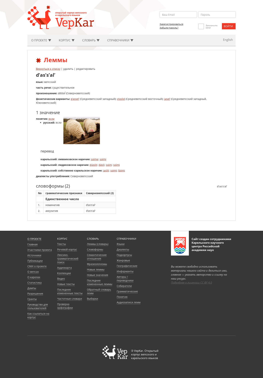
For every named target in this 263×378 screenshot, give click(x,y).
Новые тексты (66, 284)
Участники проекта (39, 250)
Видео (61, 278)
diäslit (93, 165)
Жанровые (123, 260)
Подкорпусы (124, 255)
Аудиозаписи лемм (128, 302)
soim (109, 165)
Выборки (92, 298)
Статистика (34, 282)
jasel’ (167, 99)
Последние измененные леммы (99, 282)
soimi (103, 159)
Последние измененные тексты (70, 291)
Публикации (35, 260)
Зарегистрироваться (171, 24)
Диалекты (123, 249)
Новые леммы (95, 269)
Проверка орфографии (65, 305)
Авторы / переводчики (125, 278)
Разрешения (35, 293)
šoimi (121, 170)
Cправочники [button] (120, 40)
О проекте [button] (41, 40)
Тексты (61, 244)
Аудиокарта (64, 267)
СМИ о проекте (37, 266)
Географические (127, 266)
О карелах (33, 277)
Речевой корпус (67, 249)
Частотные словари (69, 298)
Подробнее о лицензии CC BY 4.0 (191, 282)
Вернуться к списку (48, 69)
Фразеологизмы (97, 264)
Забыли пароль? (169, 27)
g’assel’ (75, 99)
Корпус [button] (67, 40)
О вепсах (33, 271)
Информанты (125, 271)
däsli (101, 165)
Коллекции (64, 273)
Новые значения (97, 275)
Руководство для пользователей (37, 306)
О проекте (34, 239)
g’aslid (121, 99)
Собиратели (124, 286)
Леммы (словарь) (97, 244)
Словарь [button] (91, 40)
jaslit (106, 170)
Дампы (31, 288)
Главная (32, 244)
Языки (121, 244)
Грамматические (127, 291)
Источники (34, 255)
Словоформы (95, 249)
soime (94, 159)
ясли (51, 118)
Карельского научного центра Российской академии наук (208, 246)
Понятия (122, 297)
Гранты (32, 299)
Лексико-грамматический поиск (67, 258)
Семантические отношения (97, 256)
